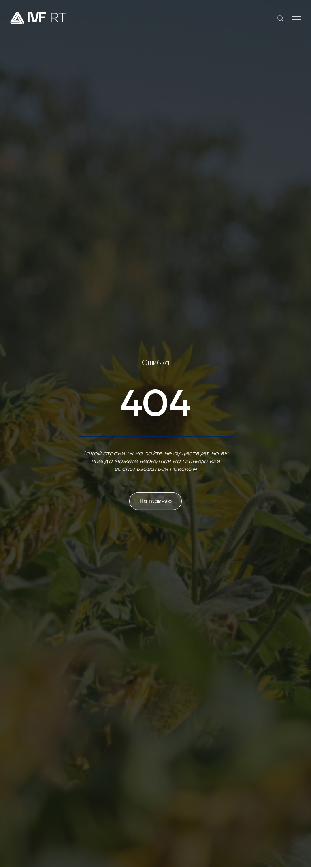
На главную (155, 501)
